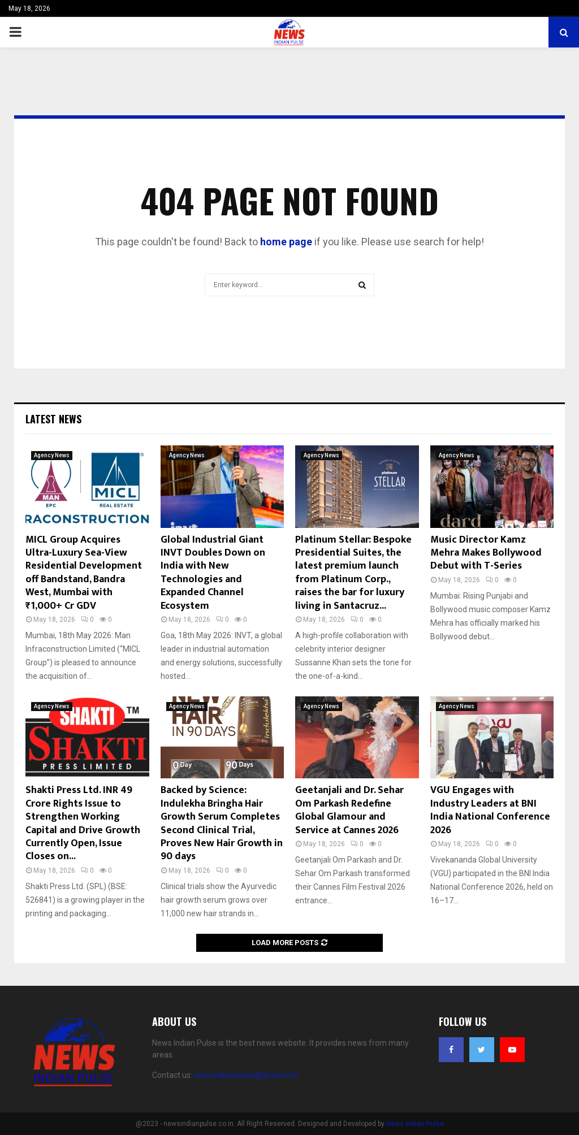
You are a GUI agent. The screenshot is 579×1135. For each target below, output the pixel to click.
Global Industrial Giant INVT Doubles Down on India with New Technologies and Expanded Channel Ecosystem (213, 572)
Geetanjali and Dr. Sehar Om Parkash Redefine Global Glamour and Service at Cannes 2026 (349, 810)
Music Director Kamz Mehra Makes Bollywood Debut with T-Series (486, 553)
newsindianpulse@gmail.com (246, 1075)
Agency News (52, 455)
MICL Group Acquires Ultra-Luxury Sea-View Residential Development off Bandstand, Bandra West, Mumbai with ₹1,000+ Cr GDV (83, 572)
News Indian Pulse (415, 1124)
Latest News (53, 418)
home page (286, 242)
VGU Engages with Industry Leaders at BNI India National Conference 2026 (490, 810)
